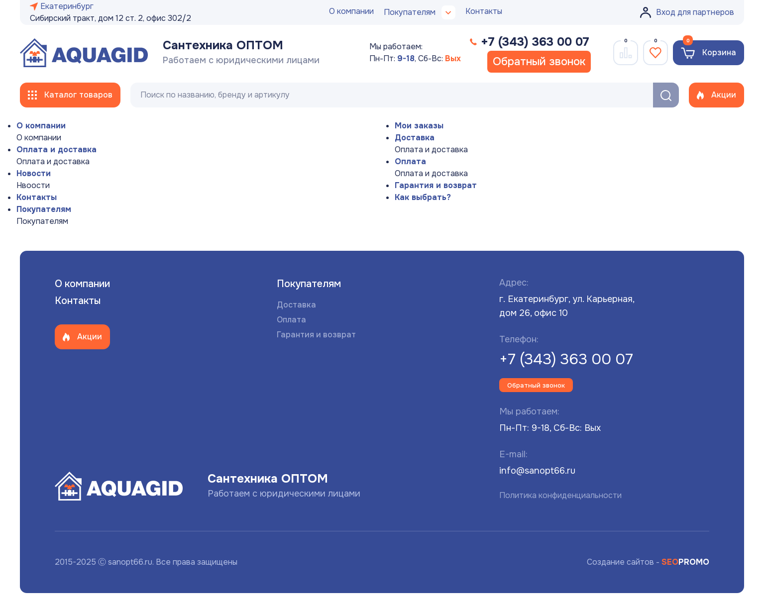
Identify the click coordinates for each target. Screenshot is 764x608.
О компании (351, 11)
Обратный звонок (539, 62)
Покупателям (43, 209)
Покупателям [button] (419, 12)
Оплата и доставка (56, 149)
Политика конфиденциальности (560, 495)
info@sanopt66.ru (537, 470)
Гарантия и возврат (436, 185)
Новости (33, 173)
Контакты (483, 11)
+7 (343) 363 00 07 (566, 359)
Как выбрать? (423, 197)
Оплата (410, 161)
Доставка (415, 137)
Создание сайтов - (648, 562)
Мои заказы (419, 125)
